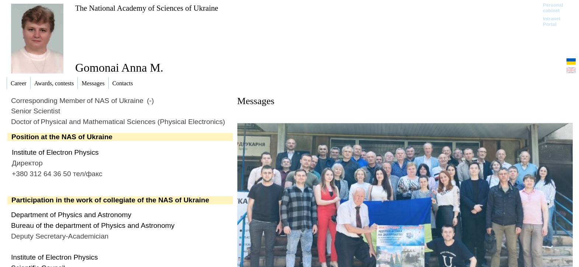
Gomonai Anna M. (119, 67)
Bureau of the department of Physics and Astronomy (93, 225)
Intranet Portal (552, 21)
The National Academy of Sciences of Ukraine (146, 8)
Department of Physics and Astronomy (71, 215)
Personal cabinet (553, 7)
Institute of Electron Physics (55, 152)
